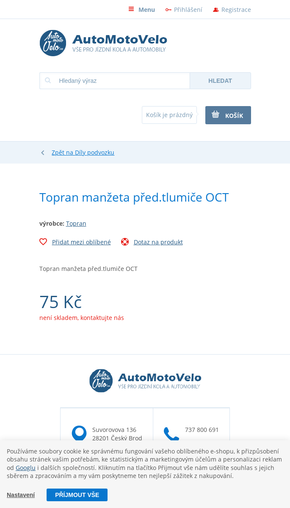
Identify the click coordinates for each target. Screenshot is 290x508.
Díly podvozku (94, 152)
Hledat (220, 80)
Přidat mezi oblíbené (75, 243)
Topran (76, 223)
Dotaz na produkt (152, 243)
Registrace (236, 9)
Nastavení (21, 495)
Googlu (26, 468)
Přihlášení (188, 9)
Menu (141, 9)
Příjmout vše (77, 495)
